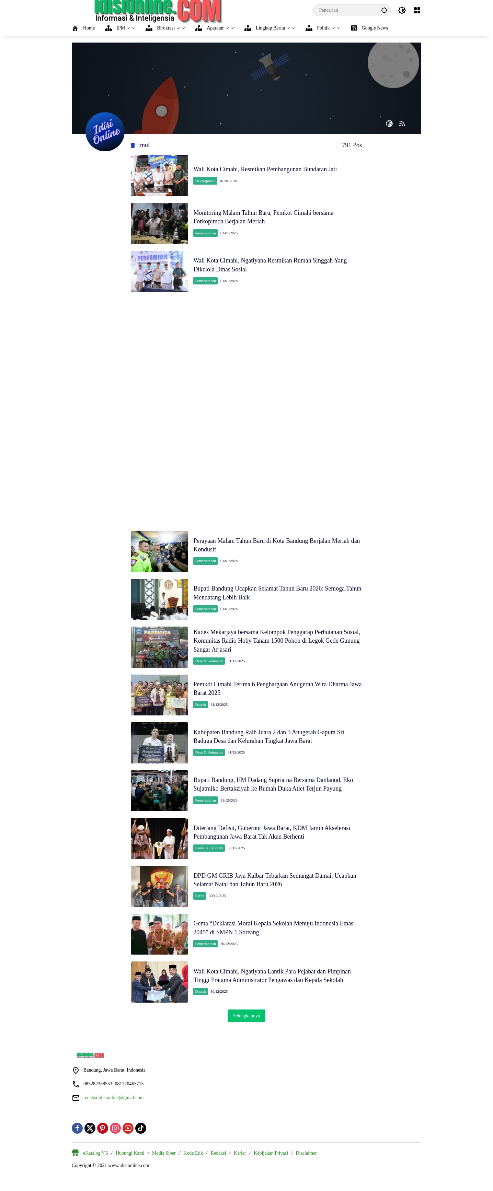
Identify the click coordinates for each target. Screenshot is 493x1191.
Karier (240, 1161)
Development (206, 181)
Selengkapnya (246, 1024)
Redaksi (218, 1161)
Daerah (201, 709)
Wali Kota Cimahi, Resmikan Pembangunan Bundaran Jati (266, 169)
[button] (384, 10)
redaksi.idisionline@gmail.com (113, 1105)
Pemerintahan (206, 234)
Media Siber (164, 1161)
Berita (200, 902)
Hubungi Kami (130, 1161)
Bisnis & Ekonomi (210, 854)
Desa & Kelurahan (210, 664)
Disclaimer (306, 1161)
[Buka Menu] (417, 10)
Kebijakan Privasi (271, 1161)
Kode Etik (193, 1161)
